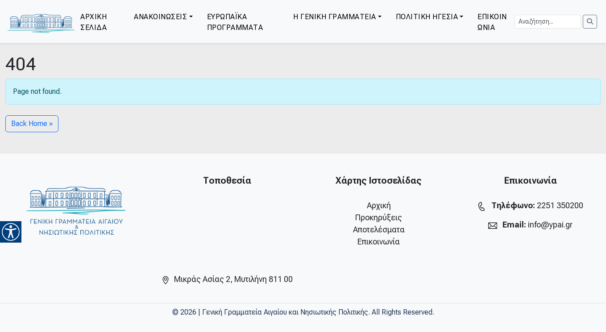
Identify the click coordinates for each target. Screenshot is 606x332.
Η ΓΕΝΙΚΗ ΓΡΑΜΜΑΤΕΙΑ (334, 17)
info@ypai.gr (550, 224)
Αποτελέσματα (379, 229)
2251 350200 (560, 205)
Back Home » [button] (32, 123)
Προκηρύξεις (378, 217)
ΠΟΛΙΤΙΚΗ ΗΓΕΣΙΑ (427, 17)
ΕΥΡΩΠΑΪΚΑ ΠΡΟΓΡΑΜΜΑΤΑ (235, 22)
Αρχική (379, 205)
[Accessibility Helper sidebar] (10, 232)
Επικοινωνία (378, 241)
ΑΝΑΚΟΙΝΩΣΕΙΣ (160, 17)
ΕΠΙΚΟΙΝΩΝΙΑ (492, 22)
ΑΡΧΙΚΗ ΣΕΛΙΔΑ (93, 22)
